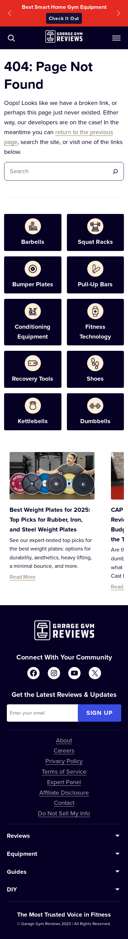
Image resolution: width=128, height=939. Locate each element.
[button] (9, 13)
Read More (22, 576)
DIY (12, 889)
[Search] (115, 171)
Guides (17, 871)
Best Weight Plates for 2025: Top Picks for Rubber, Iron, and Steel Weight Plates (50, 519)
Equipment (22, 853)
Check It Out (64, 18)
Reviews (18, 835)
